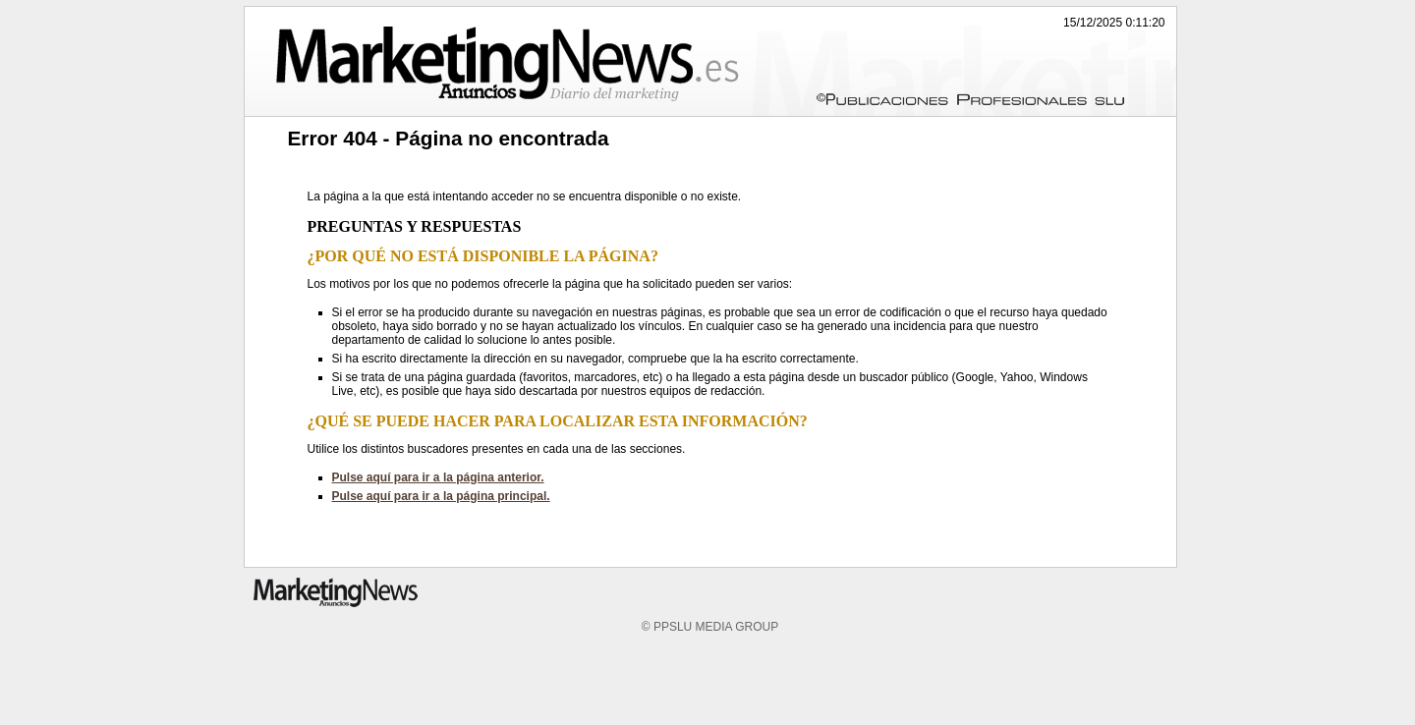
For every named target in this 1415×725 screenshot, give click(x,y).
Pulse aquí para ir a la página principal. (441, 496)
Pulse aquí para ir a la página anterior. (438, 477)
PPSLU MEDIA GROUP (715, 627)
